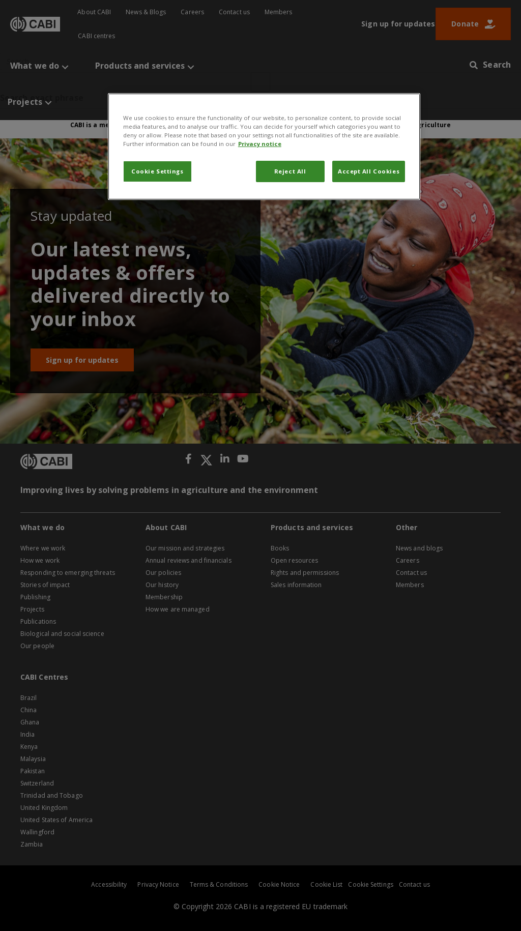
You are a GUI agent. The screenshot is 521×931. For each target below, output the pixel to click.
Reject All (290, 171)
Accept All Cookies (368, 171)
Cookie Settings (157, 171)
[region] (264, 146)
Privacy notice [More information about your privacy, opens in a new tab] (259, 144)
